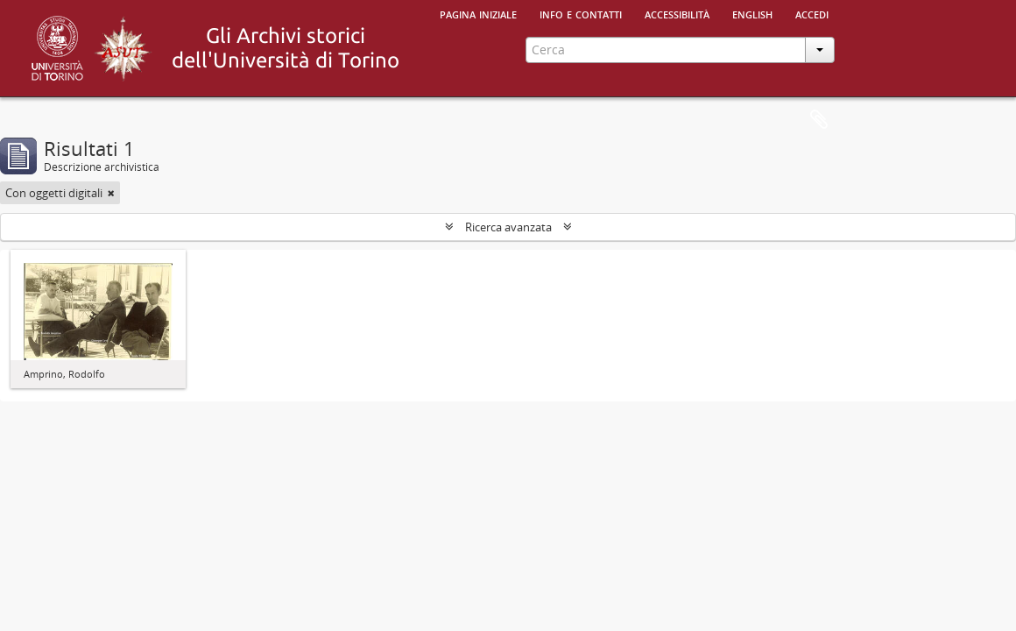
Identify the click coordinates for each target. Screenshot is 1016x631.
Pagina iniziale (478, 13)
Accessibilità (677, 13)
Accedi (812, 13)
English (752, 13)
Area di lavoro (819, 120)
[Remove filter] (111, 193)
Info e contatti (581, 13)
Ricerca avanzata (508, 227)
